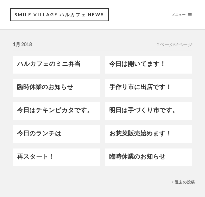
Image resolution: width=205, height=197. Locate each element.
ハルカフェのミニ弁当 (49, 63)
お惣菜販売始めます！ (140, 133)
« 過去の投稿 (183, 182)
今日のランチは (39, 133)
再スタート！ (36, 156)
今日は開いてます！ (137, 63)
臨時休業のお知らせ (45, 86)
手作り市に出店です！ (140, 86)
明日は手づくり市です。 (143, 110)
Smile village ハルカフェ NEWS (59, 14)
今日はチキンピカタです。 (55, 110)
